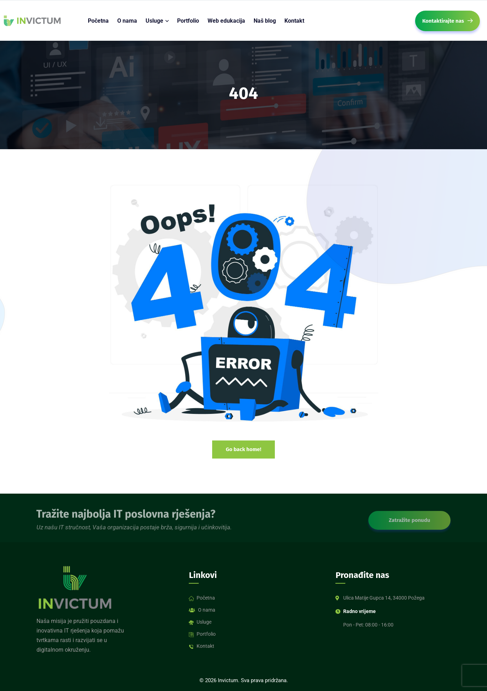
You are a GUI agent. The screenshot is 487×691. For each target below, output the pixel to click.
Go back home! (243, 449)
